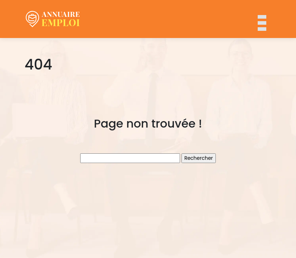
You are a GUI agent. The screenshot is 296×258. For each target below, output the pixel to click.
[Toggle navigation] (262, 19)
